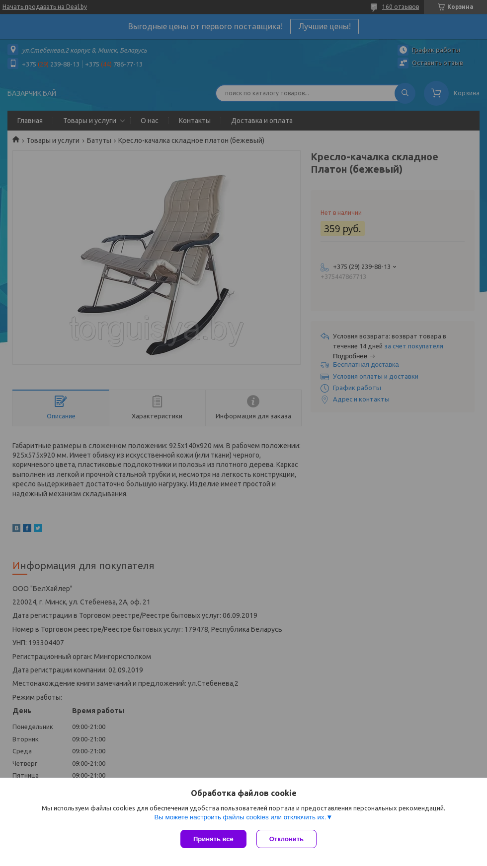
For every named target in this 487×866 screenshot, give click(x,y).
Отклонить (286, 839)
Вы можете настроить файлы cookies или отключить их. (240, 817)
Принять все (213, 839)
